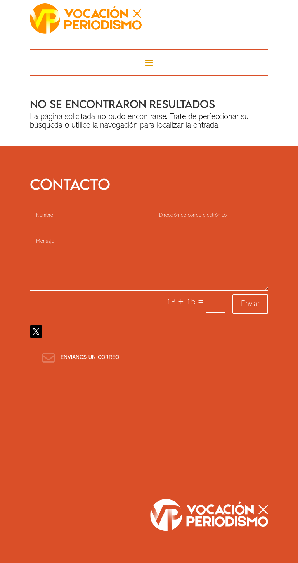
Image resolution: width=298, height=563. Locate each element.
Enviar (250, 303)
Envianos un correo (90, 357)
